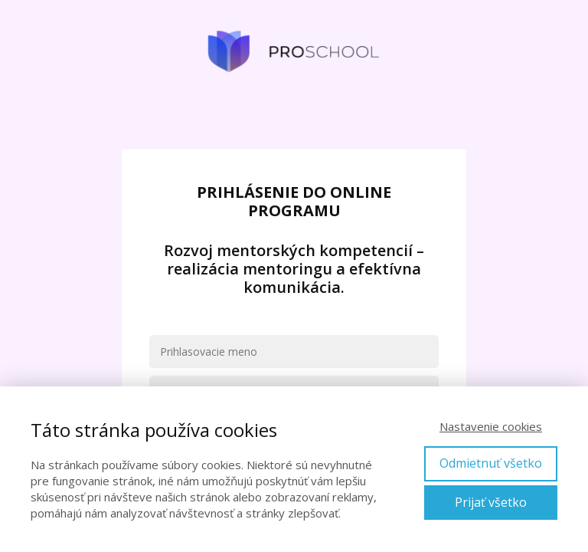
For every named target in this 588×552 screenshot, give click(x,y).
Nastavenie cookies (490, 426)
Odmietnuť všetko (490, 463)
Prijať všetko (491, 502)
